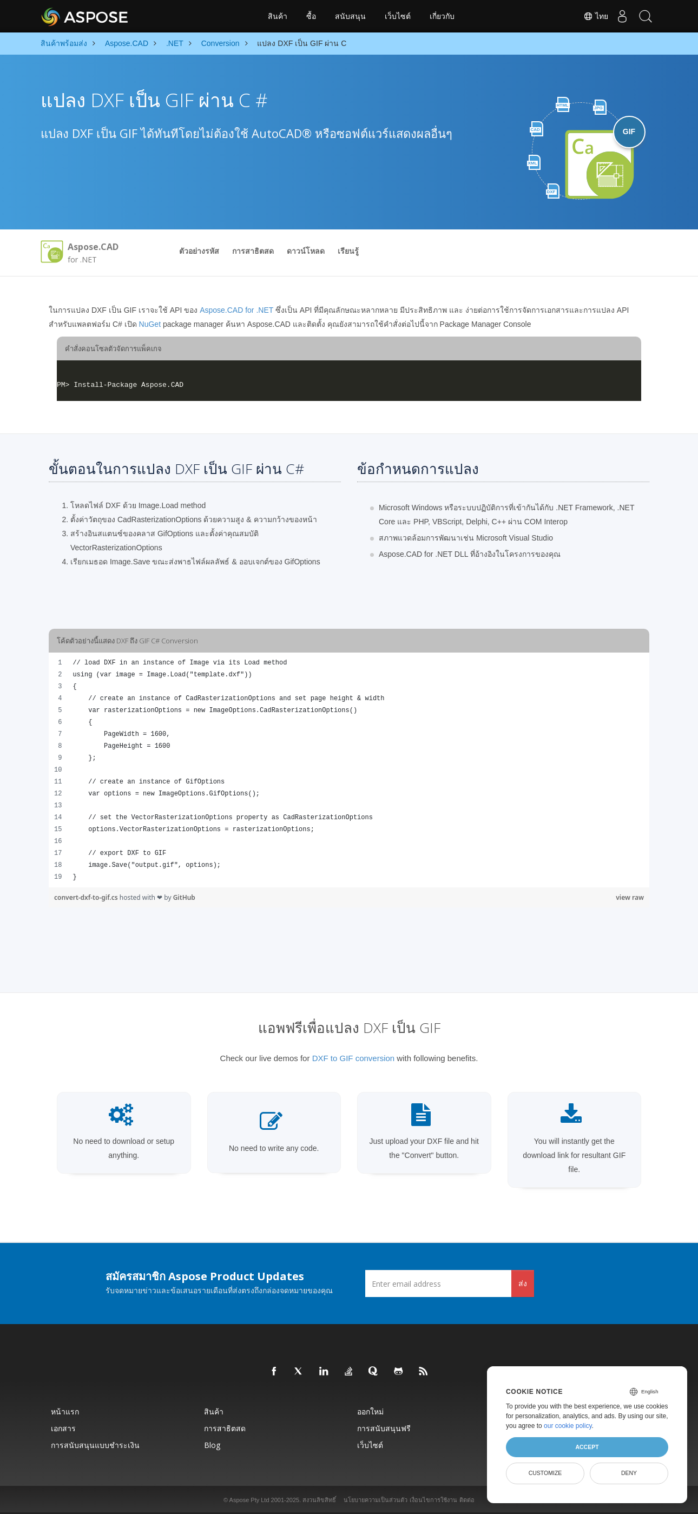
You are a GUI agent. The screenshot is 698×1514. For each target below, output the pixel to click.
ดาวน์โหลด (306, 251)
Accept (586, 1447)
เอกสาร (63, 1428)
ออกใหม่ (370, 1411)
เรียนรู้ (348, 251)
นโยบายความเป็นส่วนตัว (375, 1500)
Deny (629, 1473)
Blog (212, 1445)
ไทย (588, 16)
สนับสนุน (350, 16)
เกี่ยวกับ (442, 16)
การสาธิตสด (253, 251)
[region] (349, 770)
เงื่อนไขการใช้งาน (433, 1500)
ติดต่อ (467, 1500)
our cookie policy (568, 1426)
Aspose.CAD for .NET (236, 310)
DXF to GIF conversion (353, 1058)
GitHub (184, 897)
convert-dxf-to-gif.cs (87, 897)
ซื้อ (311, 16)
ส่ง (522, 1283)
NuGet (150, 324)
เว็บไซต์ (398, 16)
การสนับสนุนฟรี (384, 1428)
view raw (630, 897)
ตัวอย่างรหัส (199, 251)
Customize (545, 1473)
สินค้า (277, 16)
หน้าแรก (65, 1411)
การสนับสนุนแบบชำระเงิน (95, 1445)
